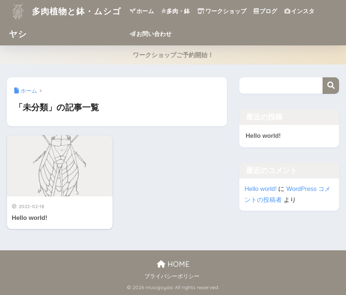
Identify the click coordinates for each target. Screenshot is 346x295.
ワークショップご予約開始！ (173, 55)
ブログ (265, 11)
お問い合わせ (151, 34)
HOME (173, 264)
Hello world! (263, 135)
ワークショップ (221, 11)
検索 (331, 85)
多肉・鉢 (175, 11)
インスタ (299, 11)
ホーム (142, 11)
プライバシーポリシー (171, 276)
